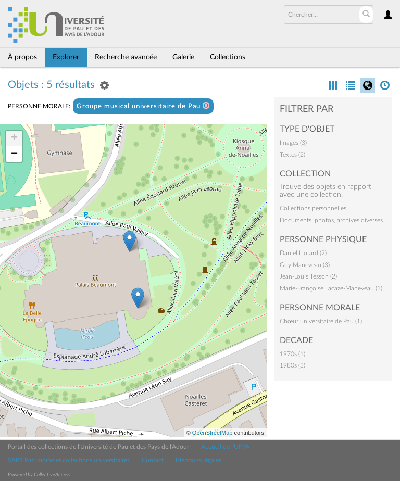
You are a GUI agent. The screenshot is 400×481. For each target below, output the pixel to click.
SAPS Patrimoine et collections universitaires (69, 460)
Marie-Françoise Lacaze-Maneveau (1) (331, 288)
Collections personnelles (313, 208)
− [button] (14, 154)
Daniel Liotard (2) (303, 253)
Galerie (183, 57)
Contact (153, 460)
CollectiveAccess (52, 474)
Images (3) (293, 143)
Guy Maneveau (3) (305, 265)
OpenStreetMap (212, 432)
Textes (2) (292, 154)
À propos (22, 57)
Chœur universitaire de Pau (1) (321, 321)
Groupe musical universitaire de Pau (143, 106)
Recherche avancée (126, 57)
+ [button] (14, 138)
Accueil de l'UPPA (225, 447)
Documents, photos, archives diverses (331, 220)
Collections (227, 57)
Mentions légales (198, 460)
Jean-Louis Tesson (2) (308, 276)
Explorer (66, 57)
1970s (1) (292, 354)
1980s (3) (292, 365)
